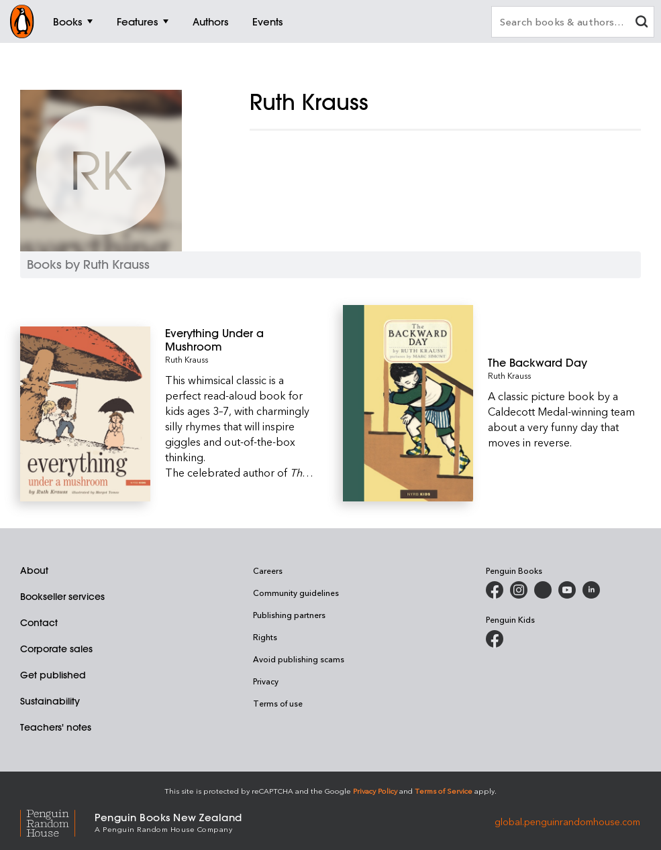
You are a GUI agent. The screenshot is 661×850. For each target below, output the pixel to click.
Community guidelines (296, 593)
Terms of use (278, 703)
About (34, 570)
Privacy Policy (375, 790)
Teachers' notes (55, 727)
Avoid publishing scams (298, 659)
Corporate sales (56, 649)
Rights (265, 637)
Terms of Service (443, 790)
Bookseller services (62, 597)
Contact (39, 623)
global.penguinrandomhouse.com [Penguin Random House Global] (567, 821)
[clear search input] (641, 23)
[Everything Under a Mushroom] (241, 339)
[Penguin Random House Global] (57, 821)
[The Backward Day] (564, 362)
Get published (53, 675)
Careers (268, 570)
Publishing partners (289, 615)
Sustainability (50, 701)
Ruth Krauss (186, 359)
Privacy (265, 681)
